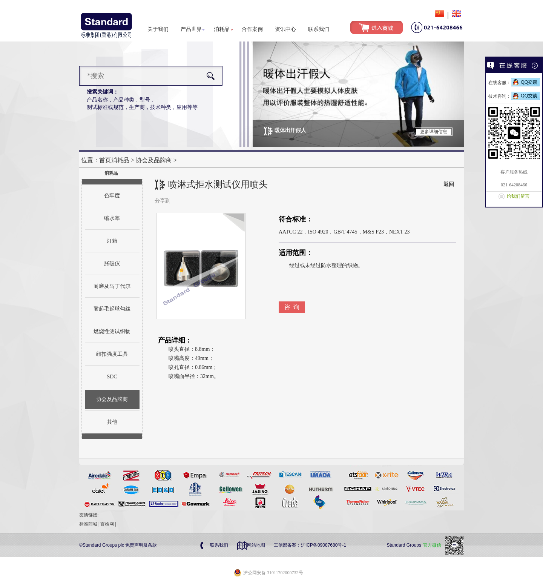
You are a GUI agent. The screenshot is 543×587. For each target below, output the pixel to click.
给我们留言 (518, 196)
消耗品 (222, 29)
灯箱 (112, 241)
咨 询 (291, 307)
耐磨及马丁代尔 (112, 286)
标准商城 (88, 524)
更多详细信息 (433, 131)
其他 (112, 422)
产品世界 (191, 29)
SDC (112, 377)
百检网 (107, 524)
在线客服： (514, 82)
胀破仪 (112, 263)
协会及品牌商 (154, 160)
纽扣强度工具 (112, 354)
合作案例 (252, 29)
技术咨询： (514, 96)
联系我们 (318, 29)
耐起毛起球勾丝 (112, 309)
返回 (448, 184)
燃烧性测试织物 (112, 331)
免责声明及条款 (141, 545)
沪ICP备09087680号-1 (323, 545)
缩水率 (112, 218)
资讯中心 (285, 29)
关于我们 (158, 29)
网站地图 (256, 545)
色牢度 (112, 195)
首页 (105, 160)
